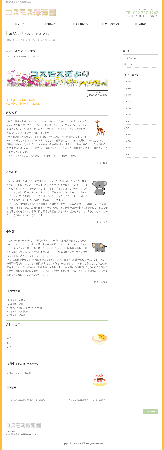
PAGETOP (150, 411)
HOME (8, 40)
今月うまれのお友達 (29, 103)
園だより (36, 40)
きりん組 (10, 100)
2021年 (127, 115)
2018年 (127, 135)
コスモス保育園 (78, 443)
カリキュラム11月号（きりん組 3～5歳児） (88, 400)
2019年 (127, 128)
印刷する (11, 387)
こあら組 (21, 100)
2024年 (127, 95)
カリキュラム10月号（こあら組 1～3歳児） (26, 400)
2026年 (127, 82)
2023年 (127, 102)
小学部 (31, 100)
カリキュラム (130, 58)
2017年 (127, 141)
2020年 (127, 121)
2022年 (127, 108)
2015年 (127, 154)
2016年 (127, 148)
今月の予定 (11, 103)
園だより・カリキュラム (21, 40)
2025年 (127, 88)
